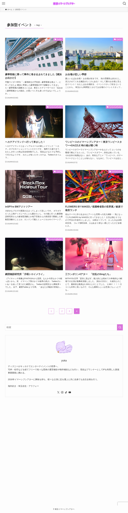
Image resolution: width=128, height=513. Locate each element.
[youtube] (69, 392)
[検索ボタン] (124, 3)
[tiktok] (66, 392)
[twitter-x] (58, 392)
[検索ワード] (64, 327)
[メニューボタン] (3, 3)
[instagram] (62, 392)
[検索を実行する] (120, 327)
